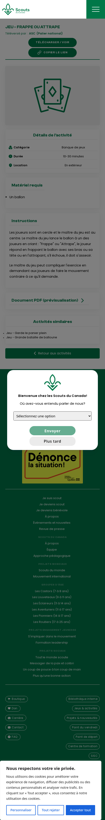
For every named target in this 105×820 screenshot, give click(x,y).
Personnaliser (21, 810)
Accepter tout (80, 810)
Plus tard (52, 441)
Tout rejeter (51, 810)
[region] (50, 790)
